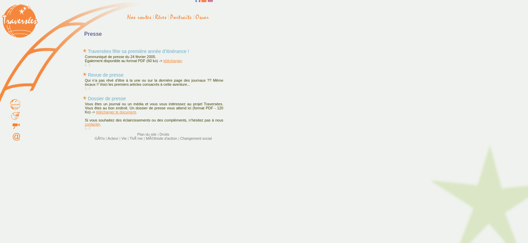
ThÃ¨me (136, 138)
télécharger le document (116, 112)
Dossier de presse (107, 98)
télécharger (172, 61)
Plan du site (146, 134)
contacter (92, 124)
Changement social (196, 138)
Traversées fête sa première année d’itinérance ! (138, 51)
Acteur (113, 138)
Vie (124, 138)
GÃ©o (100, 138)
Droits (164, 134)
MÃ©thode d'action (161, 138)
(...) (87, 64)
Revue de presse (106, 75)
